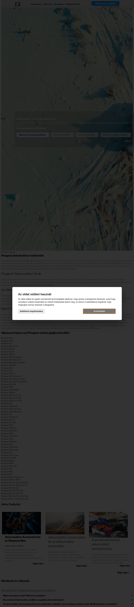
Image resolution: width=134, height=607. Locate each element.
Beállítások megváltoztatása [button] (31, 311)
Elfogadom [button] (99, 311)
